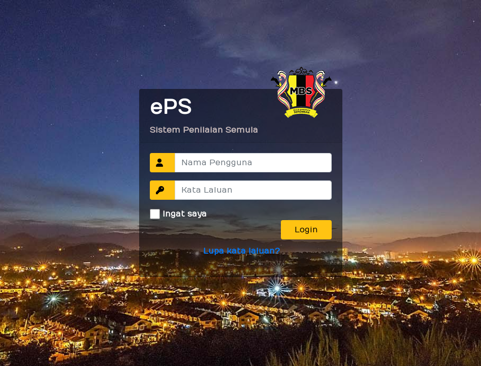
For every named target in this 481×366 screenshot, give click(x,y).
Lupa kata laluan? (241, 251)
